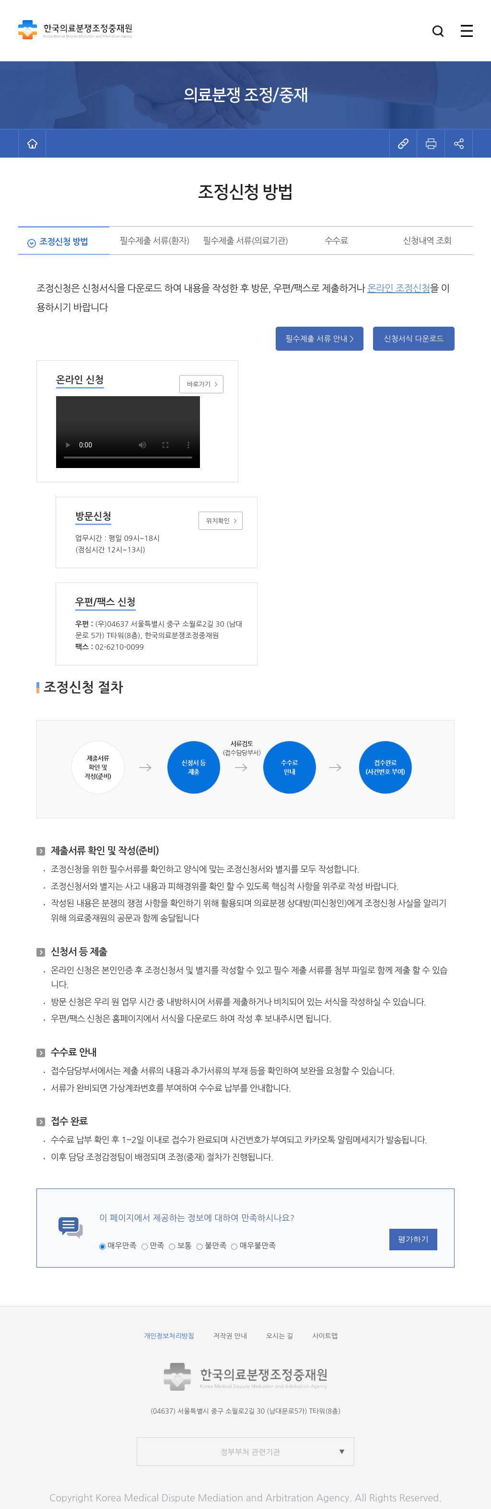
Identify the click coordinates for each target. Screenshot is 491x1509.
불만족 (215, 1245)
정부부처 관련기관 (251, 1452)
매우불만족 (258, 1245)
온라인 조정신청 (398, 288)
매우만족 (121, 1245)
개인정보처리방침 (169, 1336)
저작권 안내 (230, 1336)
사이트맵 (325, 1336)
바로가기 (198, 384)
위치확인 (218, 521)
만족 (157, 1245)
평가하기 (413, 1239)
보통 (184, 1245)
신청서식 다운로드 (414, 339)
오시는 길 (279, 1336)
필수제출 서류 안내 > (319, 339)
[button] (438, 31)
